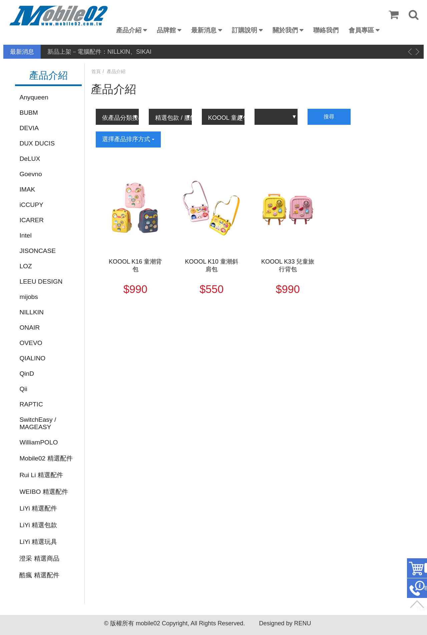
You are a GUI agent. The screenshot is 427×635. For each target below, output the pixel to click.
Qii (23, 388)
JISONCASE (37, 250)
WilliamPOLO (38, 442)
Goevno (30, 174)
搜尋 (329, 116)
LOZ (25, 266)
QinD (26, 373)
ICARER (31, 220)
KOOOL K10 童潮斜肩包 (211, 265)
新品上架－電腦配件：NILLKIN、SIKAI (99, 51)
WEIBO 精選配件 (43, 491)
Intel (25, 235)
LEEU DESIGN (40, 281)
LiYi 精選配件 (38, 508)
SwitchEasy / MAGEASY (37, 423)
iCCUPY (31, 204)
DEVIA (29, 127)
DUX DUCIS (37, 143)
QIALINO (32, 358)
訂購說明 (244, 30)
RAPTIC (31, 404)
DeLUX (29, 158)
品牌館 (166, 30)
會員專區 (361, 30)
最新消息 (204, 30)
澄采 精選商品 (39, 558)
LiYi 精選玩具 (38, 541)
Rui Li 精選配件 (41, 475)
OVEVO (30, 342)
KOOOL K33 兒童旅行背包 (287, 265)
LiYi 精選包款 (38, 525)
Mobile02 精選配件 (45, 458)
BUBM (28, 112)
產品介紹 (128, 30)
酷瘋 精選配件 (39, 575)
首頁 (96, 71)
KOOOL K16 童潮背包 (135, 265)
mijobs (28, 296)
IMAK (27, 189)
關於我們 (285, 30)
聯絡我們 (326, 30)
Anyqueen (33, 97)
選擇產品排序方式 (128, 139)
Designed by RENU (285, 623)
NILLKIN (31, 312)
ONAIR (29, 327)
